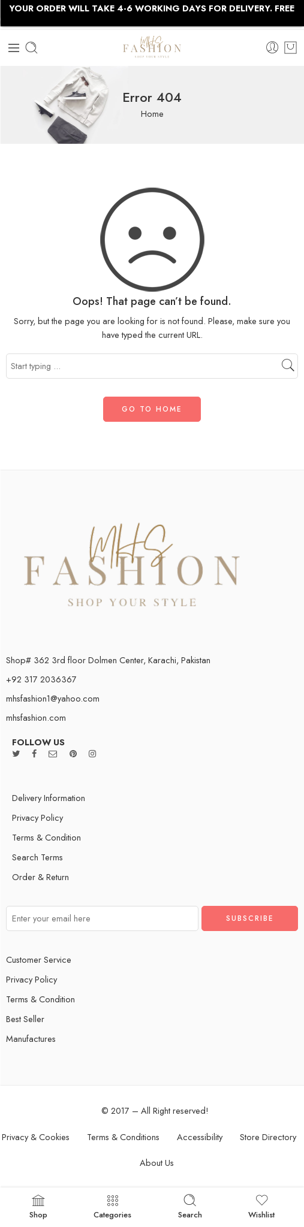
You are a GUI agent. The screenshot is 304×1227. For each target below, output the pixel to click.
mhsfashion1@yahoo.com (53, 698)
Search (190, 1206)
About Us (157, 1162)
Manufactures (31, 1038)
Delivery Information (48, 797)
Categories (112, 1206)
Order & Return (40, 877)
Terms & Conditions (123, 1137)
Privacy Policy (37, 817)
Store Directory (268, 1137)
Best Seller (25, 1019)
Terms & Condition (46, 837)
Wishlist (261, 1206)
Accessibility (199, 1137)
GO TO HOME (152, 409)
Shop (38, 1206)
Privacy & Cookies (36, 1137)
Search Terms (37, 857)
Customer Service (38, 959)
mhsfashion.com (36, 717)
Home (152, 113)
